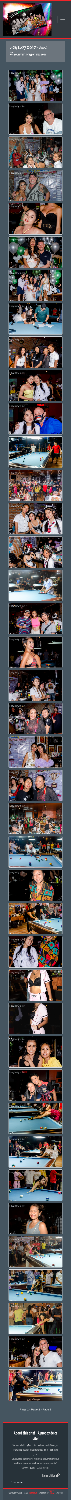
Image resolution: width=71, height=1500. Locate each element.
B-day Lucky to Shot (17, 73)
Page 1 (24, 1409)
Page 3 (46, 1409)
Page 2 (35, 1409)
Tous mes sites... (17, 1482)
